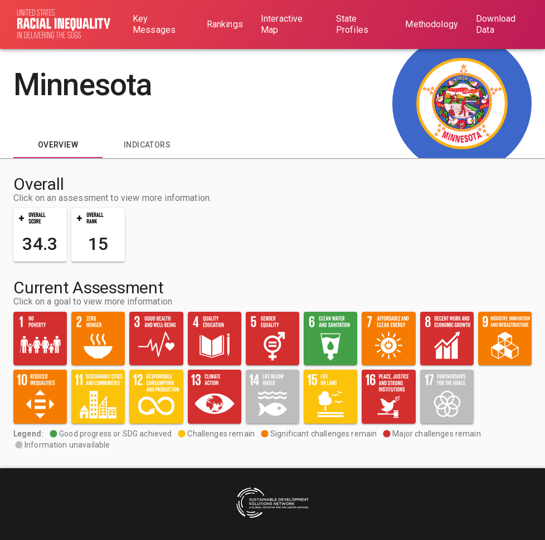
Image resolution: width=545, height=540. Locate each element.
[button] (40, 235)
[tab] (58, 144)
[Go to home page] (64, 24)
